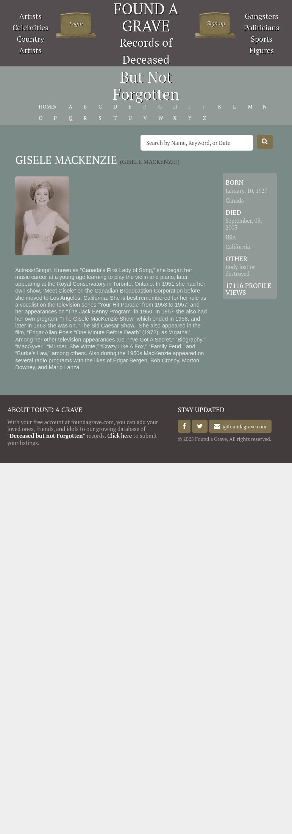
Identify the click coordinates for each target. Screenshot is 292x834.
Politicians (262, 27)
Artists (30, 16)
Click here (119, 435)
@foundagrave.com (243, 426)
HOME (46, 106)
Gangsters (261, 16)
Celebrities (30, 27)
